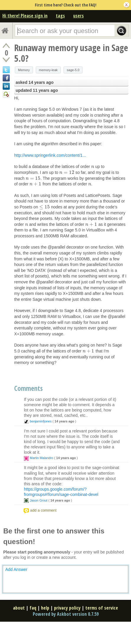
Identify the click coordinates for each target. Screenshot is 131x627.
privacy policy (67, 608)
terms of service (101, 608)
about (19, 608)
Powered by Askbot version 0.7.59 (66, 614)
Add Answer (16, 569)
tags (60, 15)
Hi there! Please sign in (25, 15)
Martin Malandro (41, 458)
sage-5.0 (73, 70)
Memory (24, 70)
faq (33, 608)
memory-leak (48, 70)
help (45, 608)
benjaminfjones (41, 421)
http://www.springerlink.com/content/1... (50, 155)
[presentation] (92, 166)
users (78, 15)
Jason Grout (39, 500)
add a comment (43, 510)
